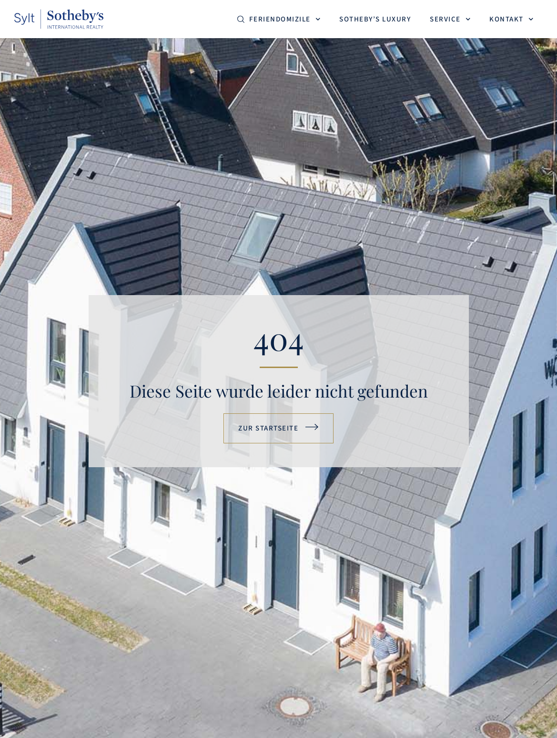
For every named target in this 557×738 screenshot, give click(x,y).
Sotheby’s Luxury (375, 19)
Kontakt (511, 19)
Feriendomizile (285, 19)
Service (450, 19)
